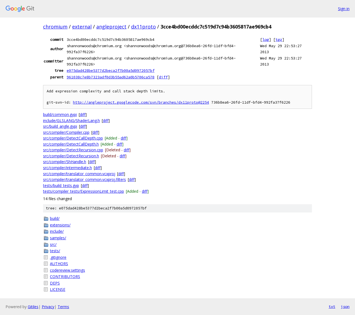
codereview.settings (67, 270)
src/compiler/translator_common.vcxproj (79, 173)
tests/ (55, 250)
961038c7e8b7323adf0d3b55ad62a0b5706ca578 (110, 77)
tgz (278, 39)
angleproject (111, 26)
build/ (55, 218)
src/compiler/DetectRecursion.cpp (73, 149)
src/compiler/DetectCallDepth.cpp (73, 138)
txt (332, 306)
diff (163, 77)
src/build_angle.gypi (60, 126)
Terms (63, 306)
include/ (57, 231)
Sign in (344, 8)
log (265, 39)
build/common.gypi (60, 114)
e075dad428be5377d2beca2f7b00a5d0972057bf (110, 70)
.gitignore (58, 257)
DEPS (55, 283)
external (82, 26)
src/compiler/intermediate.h (67, 167)
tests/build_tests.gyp (61, 185)
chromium (55, 26)
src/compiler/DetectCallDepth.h (71, 144)
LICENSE (57, 289)
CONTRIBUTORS (65, 276)
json (345, 306)
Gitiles (33, 306)
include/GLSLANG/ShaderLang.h (71, 120)
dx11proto (143, 26)
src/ (53, 244)
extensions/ (60, 225)
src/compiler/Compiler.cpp (66, 132)
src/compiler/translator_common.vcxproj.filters (84, 179)
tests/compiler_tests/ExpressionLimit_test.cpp (83, 191)
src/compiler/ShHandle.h (64, 161)
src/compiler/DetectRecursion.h (71, 155)
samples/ (58, 237)
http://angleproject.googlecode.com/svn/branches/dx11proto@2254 (141, 102)
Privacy (48, 306)
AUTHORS (59, 263)
